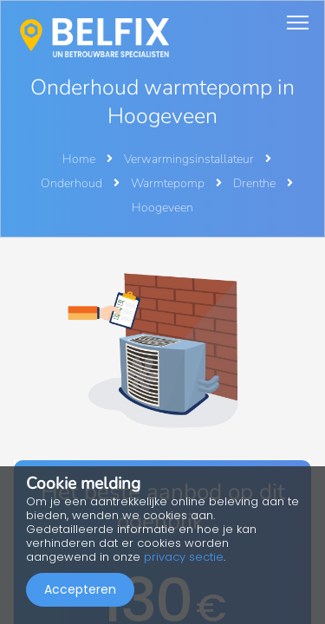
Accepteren (80, 589)
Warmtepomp (169, 183)
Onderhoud (73, 183)
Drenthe (255, 183)
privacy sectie (184, 557)
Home (78, 159)
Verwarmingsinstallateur (190, 159)
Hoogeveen (162, 207)
